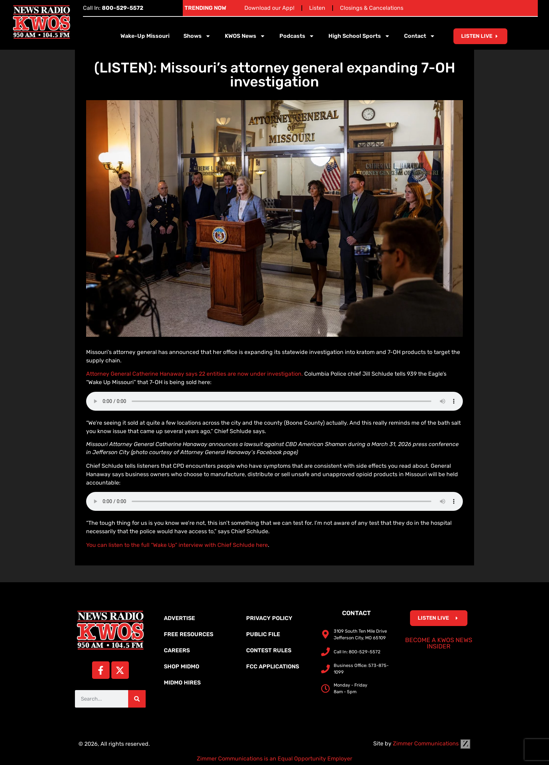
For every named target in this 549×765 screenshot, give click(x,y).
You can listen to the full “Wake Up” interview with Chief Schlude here (177, 545)
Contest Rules (268, 650)
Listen (317, 8)
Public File (263, 634)
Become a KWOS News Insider (438, 643)
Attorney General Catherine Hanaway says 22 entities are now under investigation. (194, 373)
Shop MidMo (181, 666)
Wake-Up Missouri (144, 36)
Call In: (113, 8)
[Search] (137, 699)
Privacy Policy (269, 618)
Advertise (179, 618)
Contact (419, 36)
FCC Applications (272, 666)
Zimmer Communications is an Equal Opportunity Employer (274, 758)
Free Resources (188, 634)
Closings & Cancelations (371, 8)
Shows (197, 36)
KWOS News (245, 36)
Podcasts (296, 36)
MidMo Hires (182, 682)
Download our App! (269, 8)
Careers (177, 650)
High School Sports (359, 36)
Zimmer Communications (432, 743)
